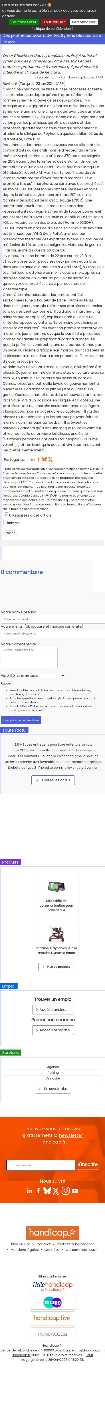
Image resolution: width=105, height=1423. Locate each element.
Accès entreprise (52, 1030)
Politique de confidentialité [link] (52, 28)
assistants (31, 702)
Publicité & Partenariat (75, 1244)
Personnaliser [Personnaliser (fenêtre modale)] (84, 22)
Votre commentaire (18, 644)
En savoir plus (52, 1088)
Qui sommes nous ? (82, 1249)
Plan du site (20, 1244)
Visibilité (8, 675)
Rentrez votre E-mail (53, 1152)
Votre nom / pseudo (18, 612)
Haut (89, 1355)
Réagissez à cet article (32, 515)
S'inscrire (87, 1164)
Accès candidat (50, 1009)
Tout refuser (54, 22)
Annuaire (53, 1078)
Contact (43, 1244)
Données (52, 1249)
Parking (53, 1072)
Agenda (53, 1067)
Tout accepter (23, 22)
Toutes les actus (52, 780)
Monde (10, 533)
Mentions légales (25, 1249)
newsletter (71, 1135)
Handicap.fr (21, 1355)
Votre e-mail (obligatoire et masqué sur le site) (42, 626)
